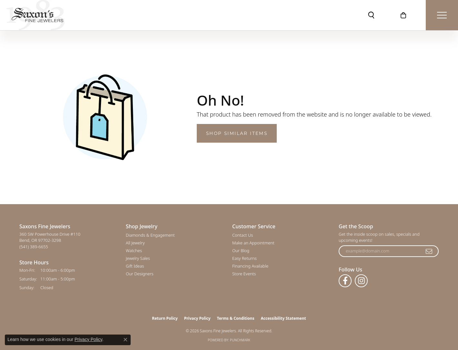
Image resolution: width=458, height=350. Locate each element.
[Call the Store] (33, 247)
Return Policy (165, 318)
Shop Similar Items (236, 133)
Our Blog (240, 250)
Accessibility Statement (283, 318)
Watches (134, 250)
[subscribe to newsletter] (429, 251)
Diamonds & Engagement (150, 235)
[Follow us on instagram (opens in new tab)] (361, 280)
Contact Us (242, 235)
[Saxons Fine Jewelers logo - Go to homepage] (35, 15)
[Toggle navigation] (442, 15)
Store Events (244, 274)
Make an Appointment (253, 243)
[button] (371, 15)
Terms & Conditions (235, 318)
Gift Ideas (135, 266)
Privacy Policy (197, 318)
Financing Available (250, 266)
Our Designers (140, 274)
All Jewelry (135, 243)
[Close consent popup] (125, 340)
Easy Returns (244, 258)
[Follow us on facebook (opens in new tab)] (345, 280)
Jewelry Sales (138, 258)
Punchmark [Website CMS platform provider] (240, 340)
